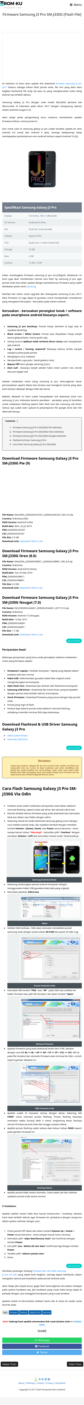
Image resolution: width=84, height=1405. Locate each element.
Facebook (42, 1354)
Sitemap (30, 1390)
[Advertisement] (42, 56)
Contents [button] (12, 420)
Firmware (14, 1320)
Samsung (47, 1320)
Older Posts (75, 1371)
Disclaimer (60, 1390)
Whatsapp (42, 1348)
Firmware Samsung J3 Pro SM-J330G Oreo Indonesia (39, 431)
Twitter (42, 1360)
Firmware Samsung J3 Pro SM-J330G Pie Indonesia (38, 427)
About (21, 1390)
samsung (31, 286)
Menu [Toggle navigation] (75, 4)
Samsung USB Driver (18, 739)
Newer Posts (9, 1371)
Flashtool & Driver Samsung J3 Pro (30, 440)
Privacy (49, 1390)
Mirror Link (38, 541)
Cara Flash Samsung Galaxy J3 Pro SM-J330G (35, 444)
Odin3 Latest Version (18, 735)
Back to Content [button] (74, 641)
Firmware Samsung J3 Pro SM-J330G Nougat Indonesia (41, 435)
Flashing (23, 1320)
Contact (40, 1390)
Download (25, 541)
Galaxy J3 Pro (35, 1320)
